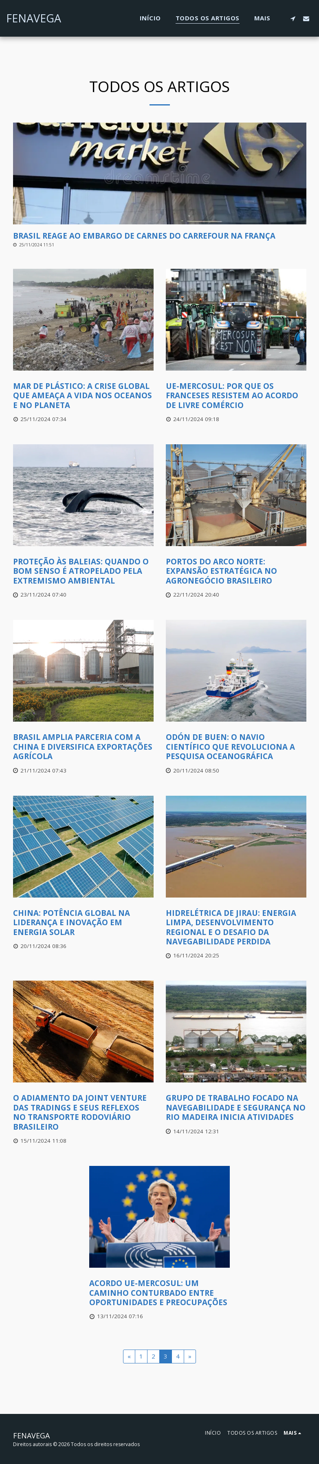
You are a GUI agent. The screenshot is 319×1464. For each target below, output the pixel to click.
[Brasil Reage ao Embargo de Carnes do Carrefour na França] (159, 235)
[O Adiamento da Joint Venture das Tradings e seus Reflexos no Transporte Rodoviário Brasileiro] (83, 1112)
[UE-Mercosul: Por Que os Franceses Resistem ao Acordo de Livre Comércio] (236, 395)
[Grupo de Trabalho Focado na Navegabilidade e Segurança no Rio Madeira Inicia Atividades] (236, 1107)
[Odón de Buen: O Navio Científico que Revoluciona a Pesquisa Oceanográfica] (236, 746)
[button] (292, 18)
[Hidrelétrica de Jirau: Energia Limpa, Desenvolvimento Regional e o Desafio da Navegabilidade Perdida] (236, 927)
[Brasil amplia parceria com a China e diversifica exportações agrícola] (83, 746)
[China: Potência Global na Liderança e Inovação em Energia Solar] (83, 922)
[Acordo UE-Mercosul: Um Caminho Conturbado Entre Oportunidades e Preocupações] (159, 1292)
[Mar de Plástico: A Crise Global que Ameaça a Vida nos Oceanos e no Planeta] (83, 395)
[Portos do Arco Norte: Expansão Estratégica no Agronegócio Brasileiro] (236, 571)
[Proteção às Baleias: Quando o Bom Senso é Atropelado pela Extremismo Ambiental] (83, 571)
